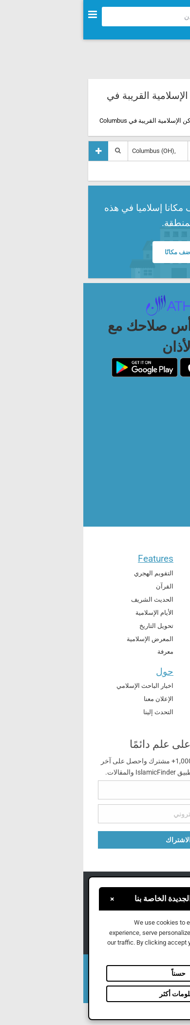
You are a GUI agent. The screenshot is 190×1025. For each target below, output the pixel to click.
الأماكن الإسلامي (153, 598)
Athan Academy (153, 698)
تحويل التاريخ (73, 625)
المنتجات (158, 671)
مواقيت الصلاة (156, 585)
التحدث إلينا (75, 712)
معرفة (82, 651)
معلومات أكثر (95, 994)
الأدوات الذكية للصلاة (148, 712)
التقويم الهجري (70, 573)
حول (81, 671)
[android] (61, 367)
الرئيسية (166, 120)
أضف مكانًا (95, 252)
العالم (167, 624)
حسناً (95, 973)
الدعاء (167, 572)
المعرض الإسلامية (66, 639)
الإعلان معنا (75, 698)
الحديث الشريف (69, 599)
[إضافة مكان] (15, 151)
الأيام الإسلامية (71, 612)
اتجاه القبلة (160, 611)
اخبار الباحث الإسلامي (61, 685)
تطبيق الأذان (158, 685)
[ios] (128, 367)
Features (72, 558)
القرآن (81, 586)
